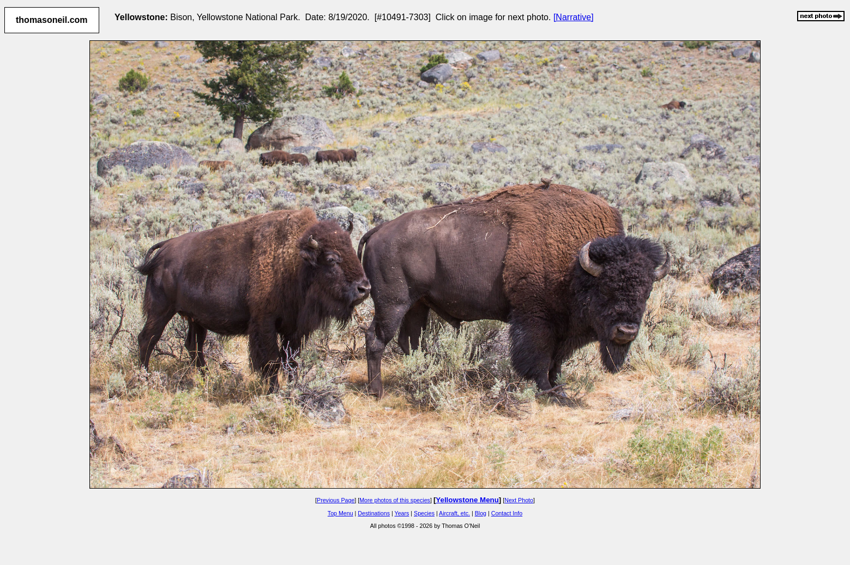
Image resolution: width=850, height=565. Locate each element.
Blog (480, 513)
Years (402, 513)
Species (424, 513)
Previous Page (335, 500)
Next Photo (518, 500)
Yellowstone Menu (467, 500)
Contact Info (506, 513)
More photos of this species (394, 500)
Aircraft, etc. (454, 513)
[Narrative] (573, 17)
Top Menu (340, 513)
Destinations (374, 513)
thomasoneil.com (52, 20)
